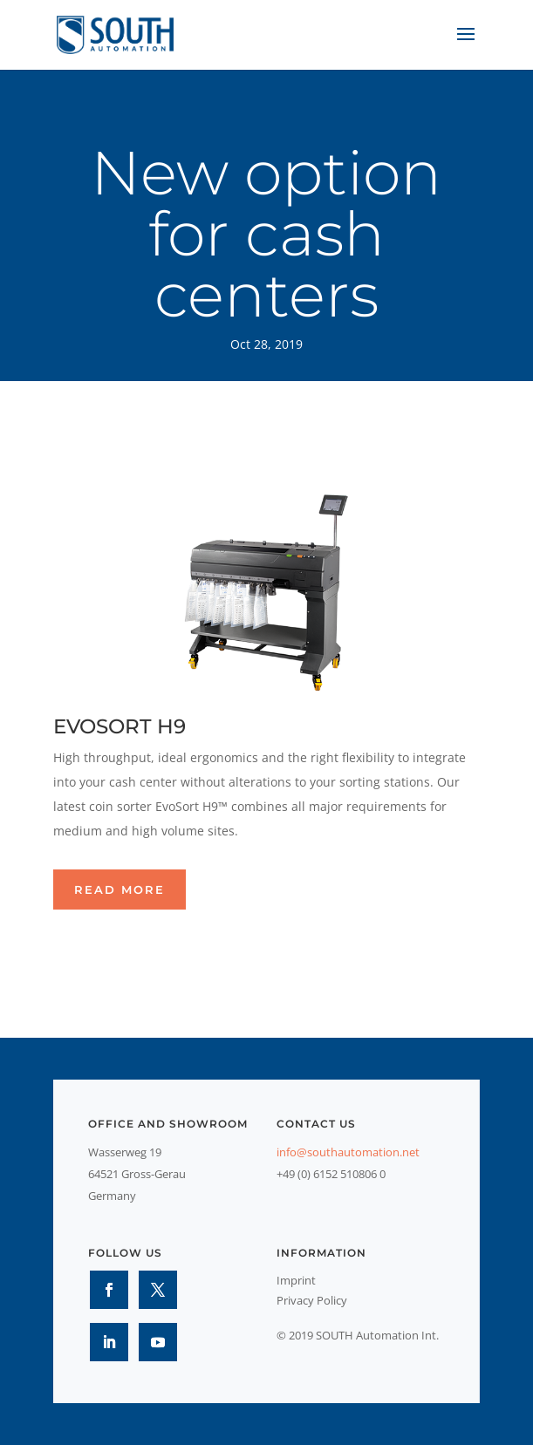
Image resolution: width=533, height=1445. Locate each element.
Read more (119, 889)
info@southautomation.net (348, 1152)
